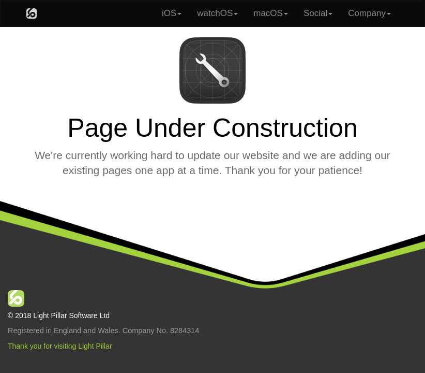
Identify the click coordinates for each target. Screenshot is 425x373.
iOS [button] (171, 13)
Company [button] (369, 13)
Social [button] (317, 13)
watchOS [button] (217, 13)
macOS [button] (270, 13)
